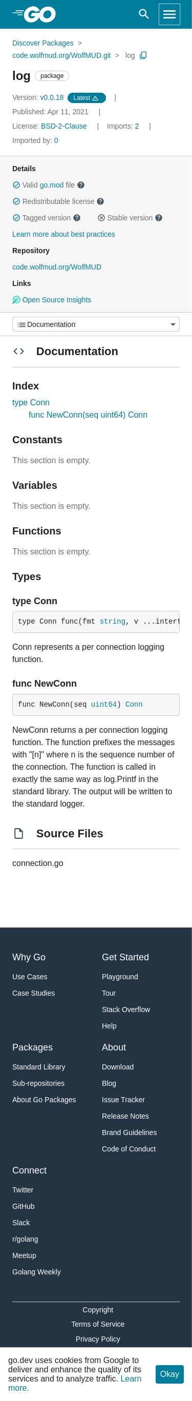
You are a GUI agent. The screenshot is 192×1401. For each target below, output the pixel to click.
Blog (109, 1083)
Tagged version (46, 218)
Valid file (48, 185)
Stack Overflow (126, 1009)
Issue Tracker (123, 1100)
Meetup (24, 1255)
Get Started (125, 957)
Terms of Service (97, 1324)
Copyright (97, 1310)
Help (109, 1026)
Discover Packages (43, 43)
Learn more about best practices (63, 234)
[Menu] (96, 324)
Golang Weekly (36, 1272)
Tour (109, 993)
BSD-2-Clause (64, 126)
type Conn (31, 402)
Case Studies (33, 993)
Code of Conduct (129, 1149)
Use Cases (29, 977)
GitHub (23, 1206)
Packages (32, 1047)
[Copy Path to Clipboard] (143, 55)
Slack (21, 1223)
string (112, 621)
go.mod (52, 185)
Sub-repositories (38, 1083)
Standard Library (39, 1067)
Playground (120, 977)
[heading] (43, 14)
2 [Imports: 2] (124, 126)
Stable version (130, 218)
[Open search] (144, 14)
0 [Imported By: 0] (35, 140)
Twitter (22, 1190)
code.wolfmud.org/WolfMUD (56, 267)
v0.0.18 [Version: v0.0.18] (39, 97)
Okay (169, 1374)
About (114, 1047)
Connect (29, 1170)
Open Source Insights (51, 300)
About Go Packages (44, 1100)
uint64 (104, 704)
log (130, 55)
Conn (134, 704)
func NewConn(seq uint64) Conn (88, 414)
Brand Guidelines (129, 1132)
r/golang (25, 1239)
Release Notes (125, 1116)
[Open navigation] (169, 14)
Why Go (29, 957)
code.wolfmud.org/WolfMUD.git (61, 55)
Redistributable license (58, 201)
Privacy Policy (98, 1339)
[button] (16, 185)
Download (118, 1067)
